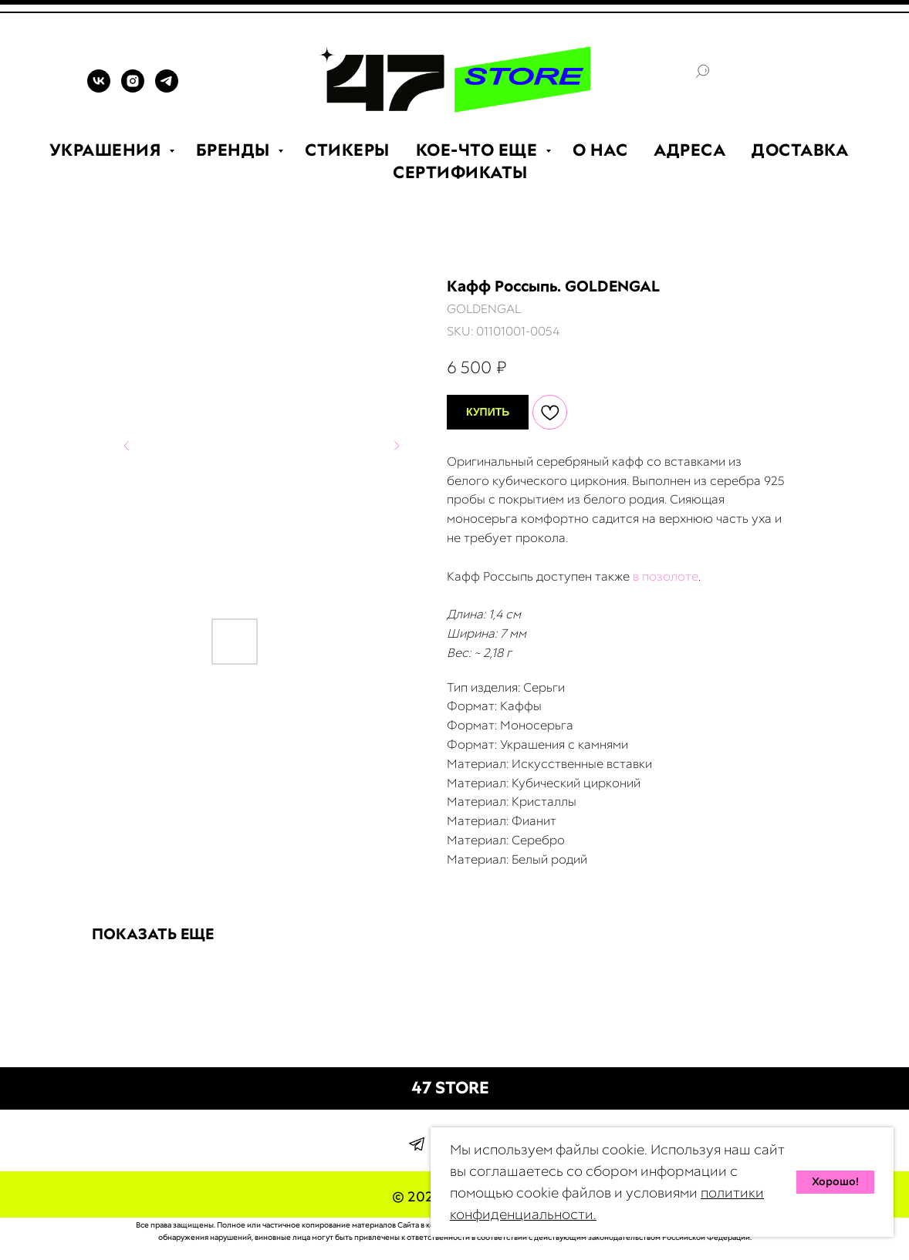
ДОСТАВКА (800, 150)
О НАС (600, 150)
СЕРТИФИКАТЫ (460, 172)
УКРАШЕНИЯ (107, 150)
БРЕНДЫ (235, 150)
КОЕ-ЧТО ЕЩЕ (479, 150)
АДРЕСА (689, 150)
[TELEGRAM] (166, 88)
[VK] (98, 88)
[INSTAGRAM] (132, 88)
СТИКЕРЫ (347, 150)
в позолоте (665, 576)
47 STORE (450, 1087)
